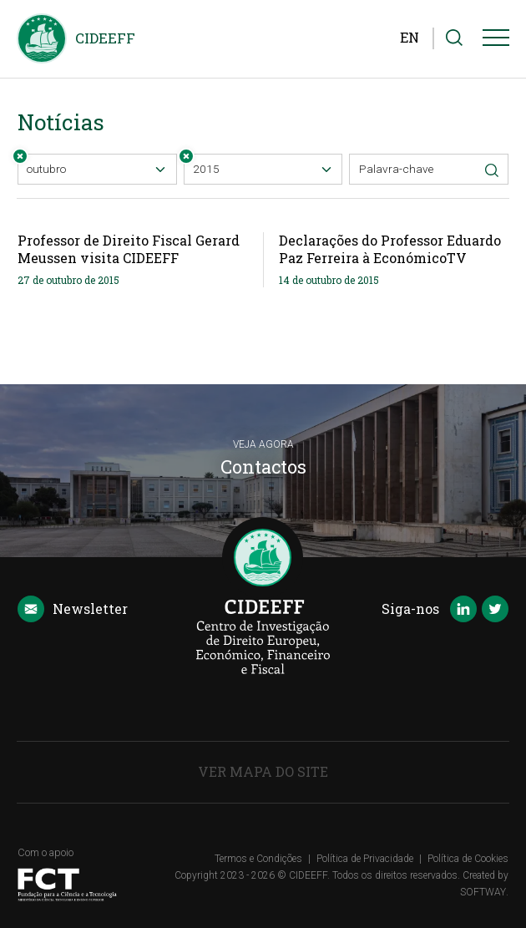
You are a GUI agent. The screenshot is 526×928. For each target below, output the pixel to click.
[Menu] (496, 41)
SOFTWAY (483, 892)
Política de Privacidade (364, 859)
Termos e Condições (258, 859)
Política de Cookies (467, 859)
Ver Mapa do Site (263, 771)
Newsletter (73, 609)
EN (409, 37)
